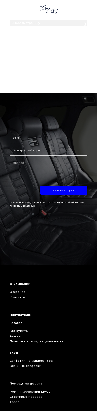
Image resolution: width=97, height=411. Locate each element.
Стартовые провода (26, 397)
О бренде (18, 292)
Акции (15, 336)
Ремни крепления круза (30, 391)
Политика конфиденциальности (37, 341)
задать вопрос (64, 190)
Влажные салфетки (25, 366)
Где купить (19, 331)
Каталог (16, 323)
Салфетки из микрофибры (31, 361)
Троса (14, 402)
